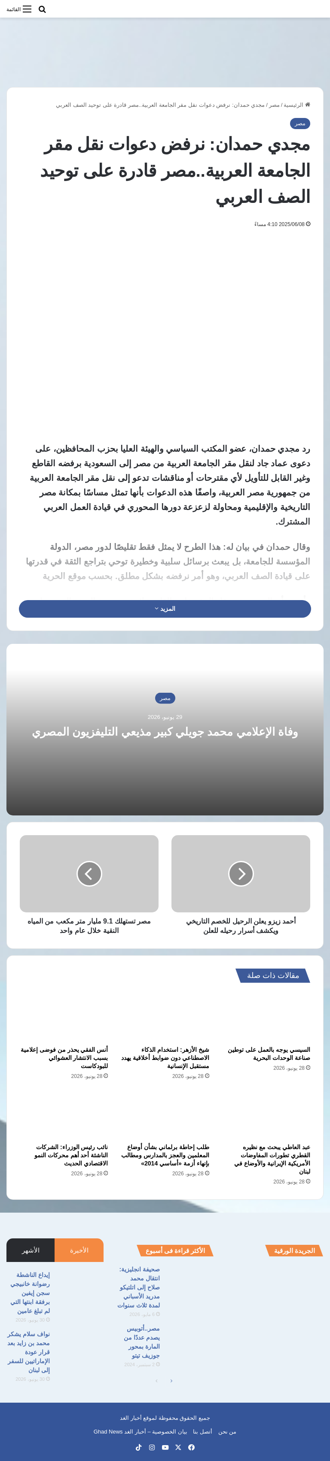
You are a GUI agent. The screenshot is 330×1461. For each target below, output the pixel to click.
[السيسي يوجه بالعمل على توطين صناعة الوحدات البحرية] (266, 1016)
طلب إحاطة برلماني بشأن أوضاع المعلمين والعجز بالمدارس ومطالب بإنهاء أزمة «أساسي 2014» (165, 1155)
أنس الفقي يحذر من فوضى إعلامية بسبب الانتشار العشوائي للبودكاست (64, 1057)
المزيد (165, 608)
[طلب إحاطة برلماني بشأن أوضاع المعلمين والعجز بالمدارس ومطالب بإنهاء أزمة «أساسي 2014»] (165, 1114)
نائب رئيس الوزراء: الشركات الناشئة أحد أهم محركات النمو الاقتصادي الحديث (71, 1155)
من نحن (227, 1431)
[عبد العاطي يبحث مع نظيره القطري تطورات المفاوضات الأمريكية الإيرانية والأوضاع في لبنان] (266, 1114)
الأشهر (31, 1250)
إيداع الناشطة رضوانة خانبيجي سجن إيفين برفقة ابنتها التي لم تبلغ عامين (30, 1292)
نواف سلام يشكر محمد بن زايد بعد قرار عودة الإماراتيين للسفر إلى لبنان (28, 1352)
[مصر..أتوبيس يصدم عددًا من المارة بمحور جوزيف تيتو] (190, 1340)
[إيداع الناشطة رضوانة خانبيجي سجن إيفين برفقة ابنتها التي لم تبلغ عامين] (80, 1287)
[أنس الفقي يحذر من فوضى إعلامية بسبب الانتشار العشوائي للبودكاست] (64, 1016)
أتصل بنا (202, 1431)
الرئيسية (297, 105)
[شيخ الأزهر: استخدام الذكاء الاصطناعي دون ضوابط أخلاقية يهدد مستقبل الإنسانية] (165, 1016)
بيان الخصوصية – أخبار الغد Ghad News (140, 1431)
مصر (274, 105)
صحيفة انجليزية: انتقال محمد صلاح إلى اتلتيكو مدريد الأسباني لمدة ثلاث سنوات (138, 1287)
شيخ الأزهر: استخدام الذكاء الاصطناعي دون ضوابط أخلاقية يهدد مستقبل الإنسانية (165, 1057)
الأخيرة (79, 1250)
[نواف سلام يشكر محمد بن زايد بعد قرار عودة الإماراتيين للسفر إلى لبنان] (80, 1346)
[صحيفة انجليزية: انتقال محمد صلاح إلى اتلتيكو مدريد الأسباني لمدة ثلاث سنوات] (190, 1281)
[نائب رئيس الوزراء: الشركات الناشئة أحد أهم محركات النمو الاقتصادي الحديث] (64, 1114)
